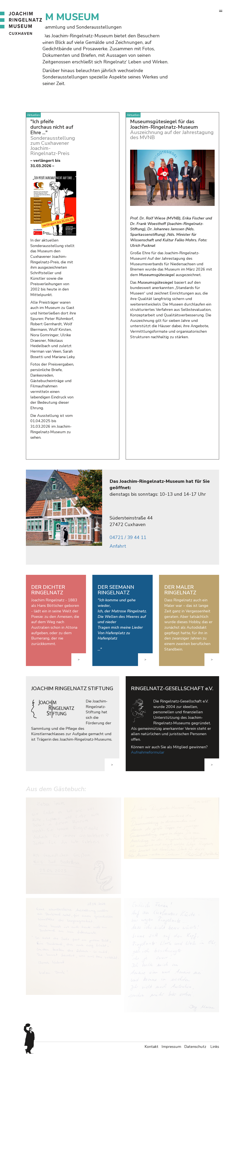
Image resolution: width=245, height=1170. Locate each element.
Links (214, 1162)
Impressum (171, 1162)
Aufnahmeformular (147, 868)
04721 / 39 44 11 (128, 654)
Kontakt (151, 1162)
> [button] (79, 776)
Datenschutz (195, 1162)
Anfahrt (118, 662)
